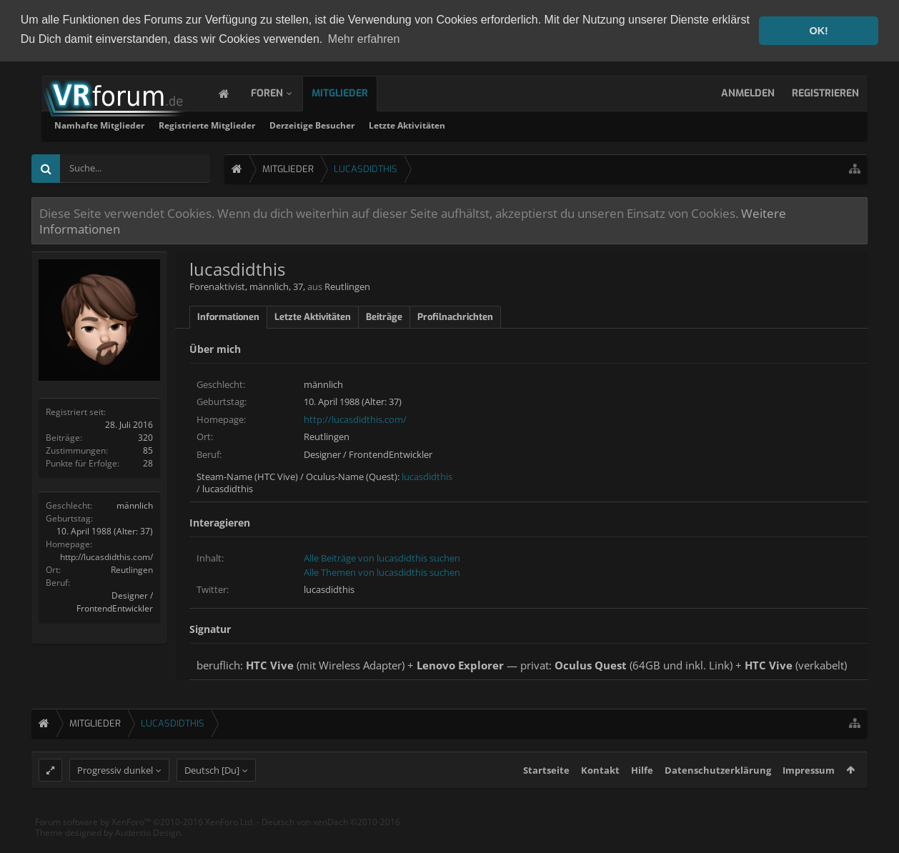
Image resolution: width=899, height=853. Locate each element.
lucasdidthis (427, 475)
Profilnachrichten (455, 315)
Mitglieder (354, 92)
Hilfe (642, 796)
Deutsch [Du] (211, 796)
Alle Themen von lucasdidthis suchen (382, 570)
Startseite (546, 796)
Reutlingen (132, 568)
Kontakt (600, 796)
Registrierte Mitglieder (390, 124)
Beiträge (384, 315)
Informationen (228, 315)
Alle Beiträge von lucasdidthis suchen (382, 557)
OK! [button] (818, 30)
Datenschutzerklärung (718, 796)
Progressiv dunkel (115, 796)
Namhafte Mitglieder (282, 124)
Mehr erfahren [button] (364, 39)
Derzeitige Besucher (494, 124)
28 (148, 462)
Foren (281, 92)
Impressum (809, 796)
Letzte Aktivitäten (590, 124)
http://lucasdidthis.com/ (106, 555)
